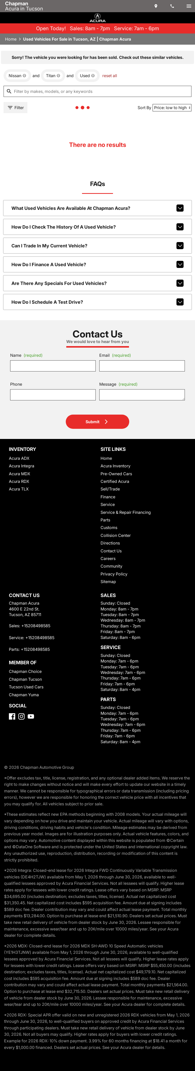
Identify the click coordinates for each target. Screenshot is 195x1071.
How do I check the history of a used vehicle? (97, 226)
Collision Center (116, 535)
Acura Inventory (116, 465)
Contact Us (111, 550)
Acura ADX (19, 458)
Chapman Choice (25, 671)
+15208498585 (35, 625)
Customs (109, 527)
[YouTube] (31, 716)
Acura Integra (21, 465)
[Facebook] (12, 716)
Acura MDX (19, 473)
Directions (110, 543)
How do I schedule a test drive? (97, 301)
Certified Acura (115, 481)
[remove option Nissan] (17, 75)
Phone (16, 384)
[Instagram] (21, 716)
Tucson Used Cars (26, 686)
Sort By (144, 107)
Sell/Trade (110, 488)
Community (111, 566)
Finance (108, 496)
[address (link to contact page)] (156, 6)
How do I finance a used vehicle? (97, 264)
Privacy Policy (114, 573)
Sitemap (108, 581)
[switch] (189, 6)
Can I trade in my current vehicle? (97, 245)
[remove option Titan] (53, 75)
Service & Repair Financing (126, 512)
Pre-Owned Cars (116, 473)
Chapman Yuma (24, 694)
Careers (108, 558)
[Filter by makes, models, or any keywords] (97, 91)
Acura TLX (19, 488)
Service (108, 504)
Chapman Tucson (25, 679)
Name (26, 355)
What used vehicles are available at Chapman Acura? (97, 208)
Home (11, 39)
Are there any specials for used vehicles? (97, 283)
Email (115, 355)
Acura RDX (19, 481)
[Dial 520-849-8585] (173, 6)
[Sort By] (172, 107)
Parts (105, 519)
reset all (109, 75)
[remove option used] (87, 75)
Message (118, 384)
